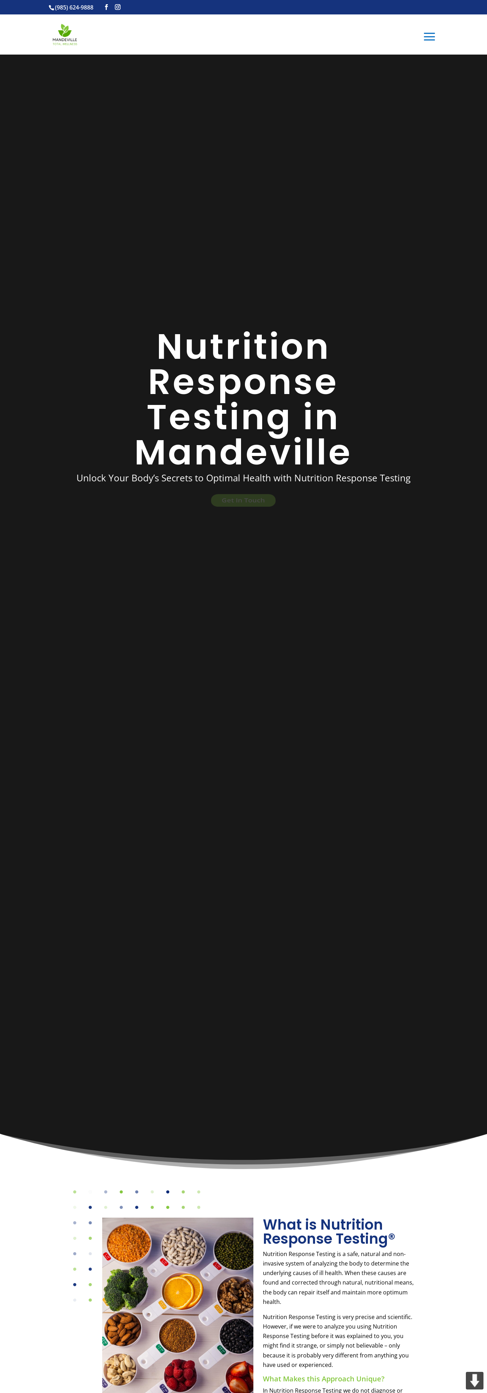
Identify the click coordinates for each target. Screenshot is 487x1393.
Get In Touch (243, 500)
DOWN (474, 1380)
